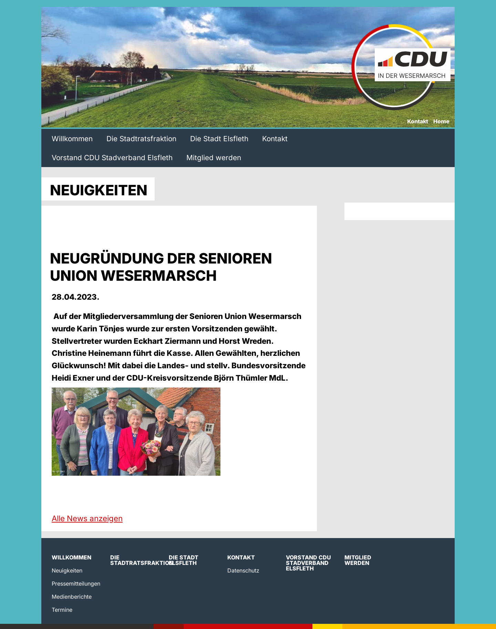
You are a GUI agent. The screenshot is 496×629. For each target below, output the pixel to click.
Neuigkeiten (67, 570)
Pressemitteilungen (76, 583)
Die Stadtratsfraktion (141, 138)
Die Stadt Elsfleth (219, 138)
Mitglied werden (213, 157)
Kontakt (417, 121)
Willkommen (72, 138)
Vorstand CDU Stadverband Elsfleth (112, 157)
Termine (62, 609)
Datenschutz (243, 570)
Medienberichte (72, 596)
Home (441, 121)
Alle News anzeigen (87, 518)
